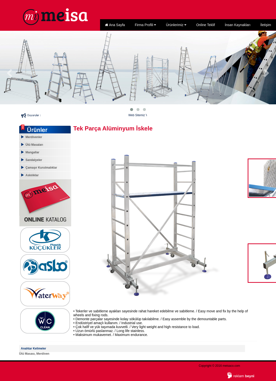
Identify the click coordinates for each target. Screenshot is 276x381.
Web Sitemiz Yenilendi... (146, 115)
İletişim (265, 25)
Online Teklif (205, 25)
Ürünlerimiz (176, 25)
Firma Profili (145, 25)
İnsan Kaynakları (237, 25)
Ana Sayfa (115, 25)
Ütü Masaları (34, 144)
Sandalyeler (34, 160)
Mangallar (32, 152)
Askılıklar (32, 175)
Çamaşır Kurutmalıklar (41, 167)
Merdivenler (34, 137)
